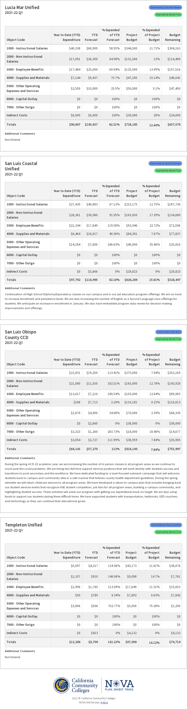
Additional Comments (20, 133)
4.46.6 (104, 702)
